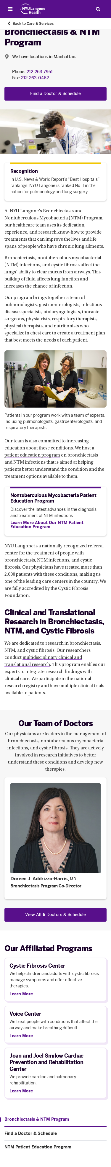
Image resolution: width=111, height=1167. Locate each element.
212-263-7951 (40, 71)
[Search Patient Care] (98, 9)
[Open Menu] (10, 9)
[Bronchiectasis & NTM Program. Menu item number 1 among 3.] (34, 1119)
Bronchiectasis (19, 258)
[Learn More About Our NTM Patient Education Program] (55, 525)
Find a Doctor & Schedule (55, 93)
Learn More (21, 994)
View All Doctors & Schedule (55, 914)
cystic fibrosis (65, 265)
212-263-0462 (35, 78)
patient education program (32, 455)
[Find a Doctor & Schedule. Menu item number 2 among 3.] (55, 1134)
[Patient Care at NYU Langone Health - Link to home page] (33, 9)
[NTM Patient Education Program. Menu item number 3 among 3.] (55, 1147)
